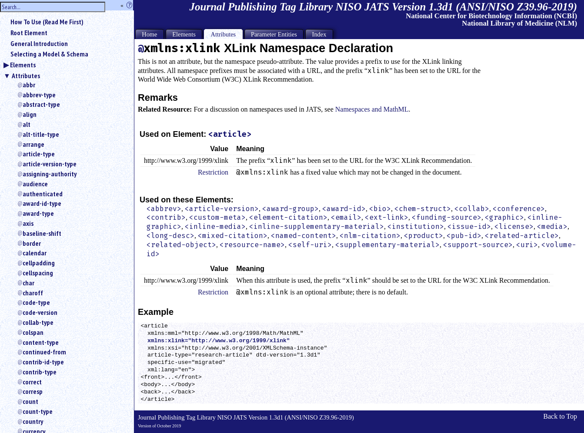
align (30, 114)
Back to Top (560, 416)
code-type (36, 302)
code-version (40, 312)
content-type (41, 342)
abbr (29, 84)
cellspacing (38, 272)
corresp (33, 391)
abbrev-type (39, 94)
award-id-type (42, 203)
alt (26, 124)
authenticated (43, 193)
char (28, 282)
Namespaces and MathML (372, 109)
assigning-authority (50, 173)
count (30, 401)
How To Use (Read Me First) (46, 21)
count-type (38, 411)
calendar (35, 252)
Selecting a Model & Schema (49, 54)
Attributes (26, 75)
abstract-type (41, 104)
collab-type (38, 322)
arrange (33, 144)
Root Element (28, 32)
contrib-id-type (43, 361)
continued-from (44, 351)
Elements (23, 64)
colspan (33, 332)
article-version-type (50, 163)
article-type (39, 153)
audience (35, 183)
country (33, 421)
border (32, 243)
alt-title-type (41, 134)
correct (32, 381)
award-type (38, 213)
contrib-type (40, 371)
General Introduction (39, 43)
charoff (33, 292)
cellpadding (39, 262)
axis (28, 223)
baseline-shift (42, 233)
